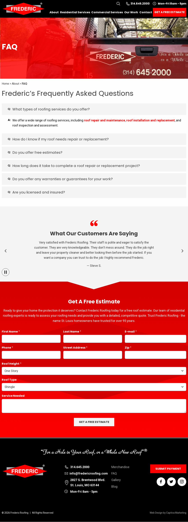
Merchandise (120, 467)
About (54, 12)
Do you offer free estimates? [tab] (37, 152)
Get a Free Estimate (169, 12)
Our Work (131, 12)
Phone (6, 348)
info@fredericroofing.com (89, 473)
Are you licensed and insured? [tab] (38, 192)
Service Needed (13, 396)
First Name (10, 332)
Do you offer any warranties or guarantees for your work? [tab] (62, 179)
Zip (127, 348)
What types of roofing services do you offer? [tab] (51, 109)
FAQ (24, 83)
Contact (145, 12)
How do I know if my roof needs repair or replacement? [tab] (60, 139)
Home (5, 83)
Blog (114, 486)
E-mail (130, 332)
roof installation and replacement (150, 120)
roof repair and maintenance (104, 120)
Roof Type (9, 380)
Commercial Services (107, 12)
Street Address (74, 348)
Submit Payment (168, 469)
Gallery (116, 480)
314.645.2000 (79, 467)
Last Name (71, 332)
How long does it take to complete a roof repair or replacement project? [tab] (76, 165)
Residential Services (75, 12)
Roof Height (10, 364)
